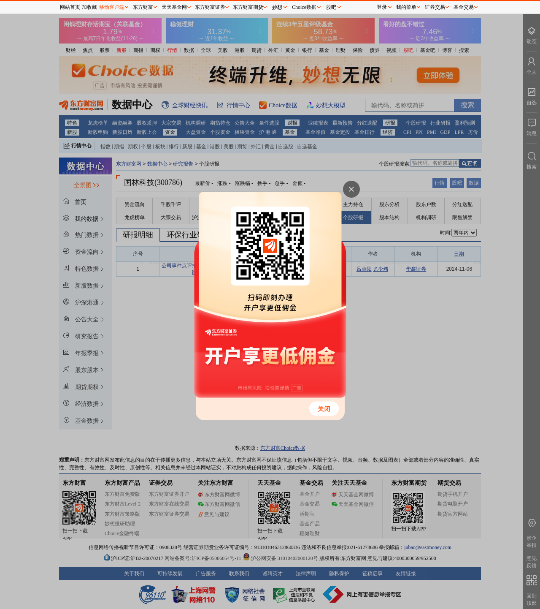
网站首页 (70, 7)
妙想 (277, 7)
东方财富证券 (210, 7)
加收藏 (89, 7)
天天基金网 (174, 7)
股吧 (331, 7)
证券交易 (435, 7)
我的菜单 (406, 7)
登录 (382, 7)
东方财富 (143, 7)
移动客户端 (111, 7)
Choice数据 (304, 7)
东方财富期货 (248, 7)
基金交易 (464, 7)
